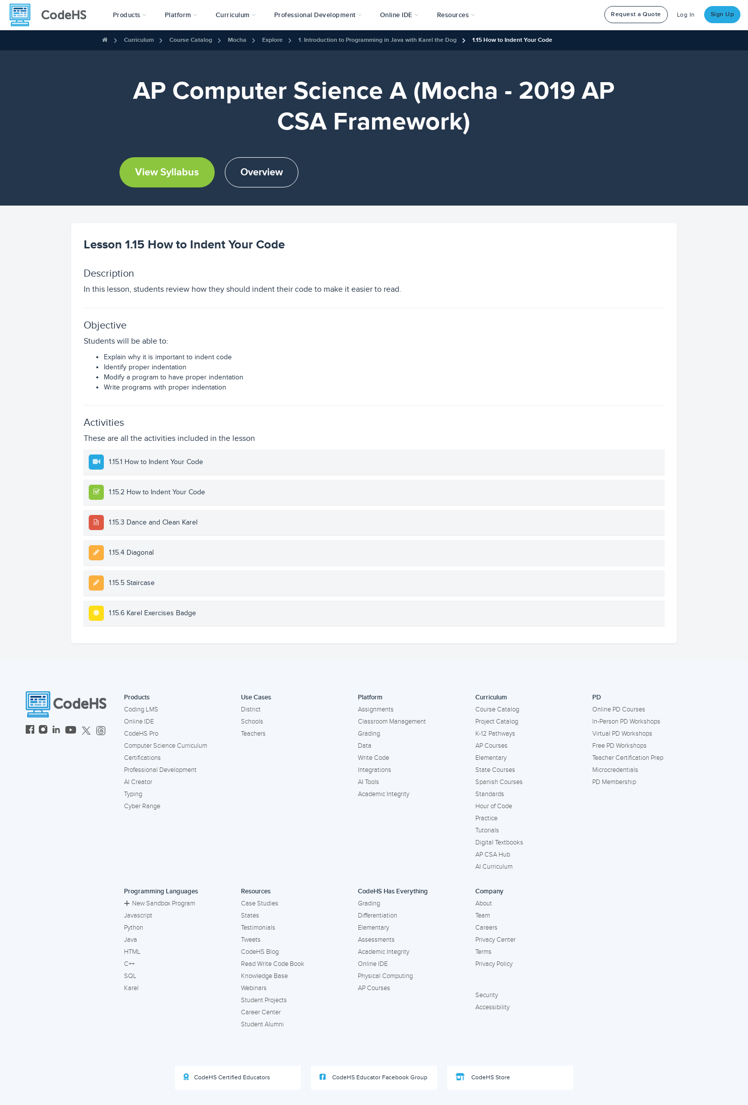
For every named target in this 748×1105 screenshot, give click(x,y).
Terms (483, 952)
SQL (130, 976)
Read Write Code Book (272, 964)
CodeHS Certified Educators (226, 1077)
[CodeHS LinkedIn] (56, 731)
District (251, 709)
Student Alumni (262, 1024)
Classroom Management (392, 722)
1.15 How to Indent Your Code (512, 40)
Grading (369, 734)
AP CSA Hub (492, 855)
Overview (261, 172)
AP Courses (491, 746)
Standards (489, 794)
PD (596, 697)
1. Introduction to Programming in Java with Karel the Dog (377, 40)
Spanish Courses (499, 782)
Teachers (253, 734)
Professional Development (160, 770)
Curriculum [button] (236, 15)
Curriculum (139, 40)
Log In (686, 15)
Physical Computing (385, 976)
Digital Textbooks (499, 842)
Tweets (251, 940)
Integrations (374, 770)
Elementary (491, 758)
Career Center (261, 1012)
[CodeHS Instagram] (43, 731)
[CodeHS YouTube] (71, 731)
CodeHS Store (483, 1077)
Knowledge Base (264, 976)
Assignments (376, 709)
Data (364, 746)
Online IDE (139, 722)
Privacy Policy (494, 964)
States (250, 916)
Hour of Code (493, 806)
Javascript (138, 916)
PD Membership (614, 782)
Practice (486, 818)
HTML (132, 952)
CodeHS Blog (260, 952)
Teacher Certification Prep (627, 758)
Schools (252, 722)
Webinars (254, 988)
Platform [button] (181, 15)
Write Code (373, 758)
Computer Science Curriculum (165, 746)
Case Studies (259, 903)
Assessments (376, 940)
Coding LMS (141, 709)
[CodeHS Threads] (101, 731)
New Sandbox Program (159, 903)
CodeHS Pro (141, 734)
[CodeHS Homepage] (52, 15)
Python (133, 928)
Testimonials (258, 928)
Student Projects (264, 1000)
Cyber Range (142, 806)
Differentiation (377, 916)
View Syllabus (167, 172)
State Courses (495, 770)
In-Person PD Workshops (626, 722)
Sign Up (722, 14)
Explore (272, 40)
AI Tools (368, 782)
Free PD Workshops (619, 746)
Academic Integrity (383, 794)
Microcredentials (615, 770)
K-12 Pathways (495, 734)
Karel (131, 988)
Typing (133, 794)
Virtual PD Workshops (622, 734)
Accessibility (492, 1007)
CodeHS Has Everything (393, 891)
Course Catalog (190, 40)
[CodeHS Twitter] (86, 731)
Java (130, 940)
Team (482, 916)
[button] (130, 15)
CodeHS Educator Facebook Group (373, 1077)
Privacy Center (495, 940)
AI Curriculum (494, 867)
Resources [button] (456, 15)
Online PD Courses (618, 709)
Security (486, 995)
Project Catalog (496, 722)
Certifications (142, 758)
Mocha (237, 40)
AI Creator (138, 782)
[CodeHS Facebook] (30, 731)
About (483, 903)
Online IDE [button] (399, 15)
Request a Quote (636, 14)
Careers (486, 928)
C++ (129, 964)
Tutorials (487, 830)
